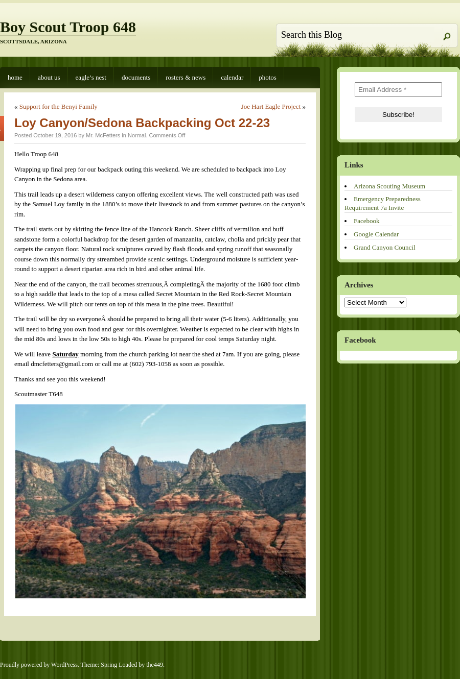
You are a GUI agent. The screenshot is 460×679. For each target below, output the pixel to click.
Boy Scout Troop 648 (68, 26)
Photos (268, 77)
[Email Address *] (398, 89)
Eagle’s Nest (91, 77)
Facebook (367, 221)
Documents (136, 77)
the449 (154, 664)
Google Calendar (376, 234)
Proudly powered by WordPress (39, 664)
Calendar (232, 77)
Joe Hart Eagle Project (271, 106)
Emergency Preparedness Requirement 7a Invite (382, 203)
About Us (49, 77)
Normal (137, 135)
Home (15, 77)
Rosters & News (185, 77)
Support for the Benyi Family (58, 106)
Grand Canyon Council (385, 247)
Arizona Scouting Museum (389, 186)
